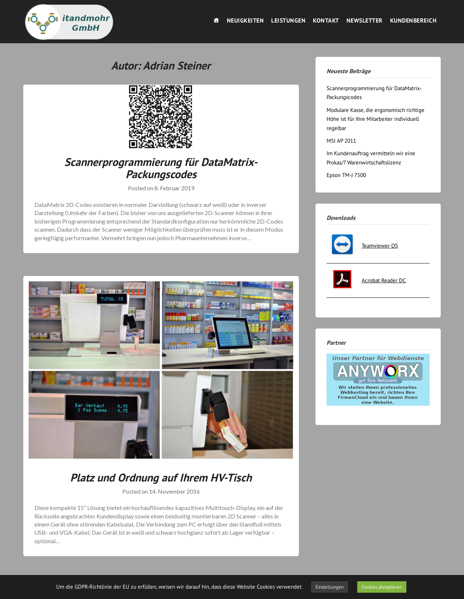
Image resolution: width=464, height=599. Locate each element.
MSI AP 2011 (341, 140)
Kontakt (326, 20)
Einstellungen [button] (329, 587)
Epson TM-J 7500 (346, 174)
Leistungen (288, 20)
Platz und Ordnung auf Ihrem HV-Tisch (161, 477)
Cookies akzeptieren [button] (382, 587)
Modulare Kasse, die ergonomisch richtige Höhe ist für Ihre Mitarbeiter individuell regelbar (375, 119)
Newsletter (365, 20)
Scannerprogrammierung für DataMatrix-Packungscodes (160, 167)
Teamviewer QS (380, 245)
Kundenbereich (413, 20)
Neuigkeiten (245, 20)
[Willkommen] (216, 20)
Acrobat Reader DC (384, 280)
